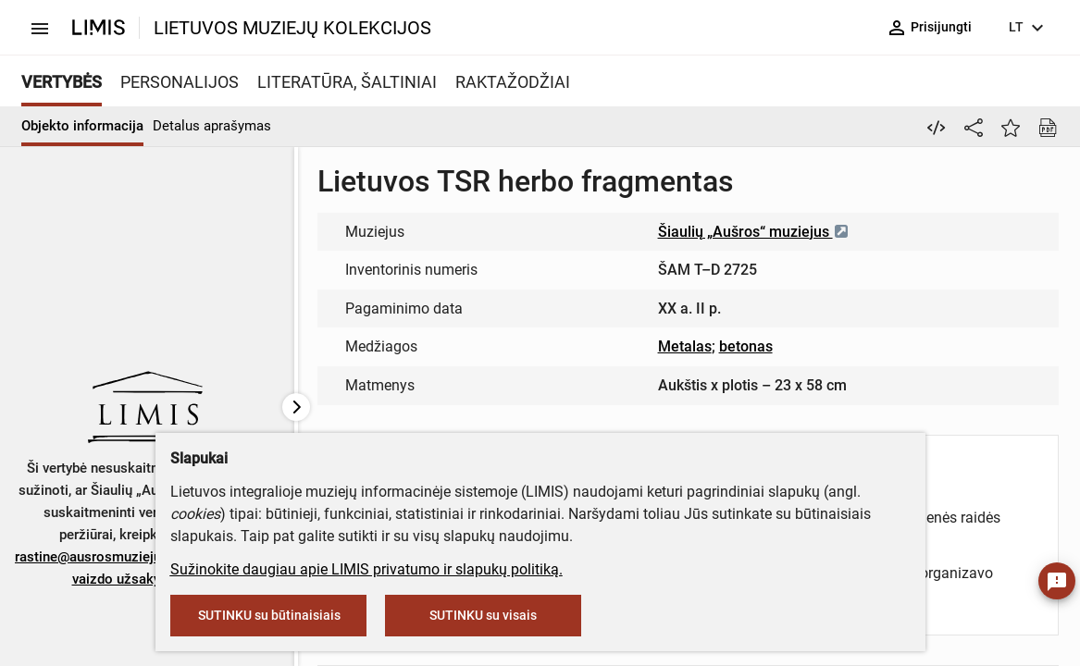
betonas (746, 346)
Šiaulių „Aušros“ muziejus (754, 231)
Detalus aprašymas (212, 125)
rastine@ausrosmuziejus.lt (97, 557)
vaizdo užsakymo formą (146, 579)
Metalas (685, 346)
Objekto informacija (82, 125)
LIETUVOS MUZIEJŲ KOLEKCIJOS (292, 28)
